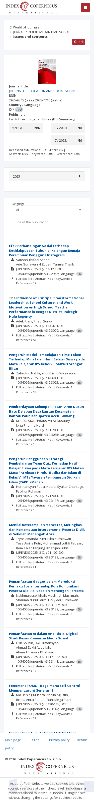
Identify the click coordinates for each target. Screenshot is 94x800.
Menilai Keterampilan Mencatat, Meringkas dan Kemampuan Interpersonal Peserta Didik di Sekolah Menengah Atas (47, 529)
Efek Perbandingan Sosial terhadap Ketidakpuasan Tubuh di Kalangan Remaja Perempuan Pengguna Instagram (44, 250)
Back (78, 41)
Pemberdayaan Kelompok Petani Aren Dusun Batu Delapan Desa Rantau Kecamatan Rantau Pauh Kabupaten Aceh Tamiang (46, 411)
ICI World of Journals (24, 27)
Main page (13, 740)
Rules (35, 740)
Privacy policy (59, 740)
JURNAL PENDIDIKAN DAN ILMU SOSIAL (41, 32)
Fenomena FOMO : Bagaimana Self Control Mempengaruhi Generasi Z (44, 688)
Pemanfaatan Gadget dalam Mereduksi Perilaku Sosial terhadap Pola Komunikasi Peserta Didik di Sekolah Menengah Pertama (46, 586)
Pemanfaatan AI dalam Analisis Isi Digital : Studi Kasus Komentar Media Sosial (44, 636)
